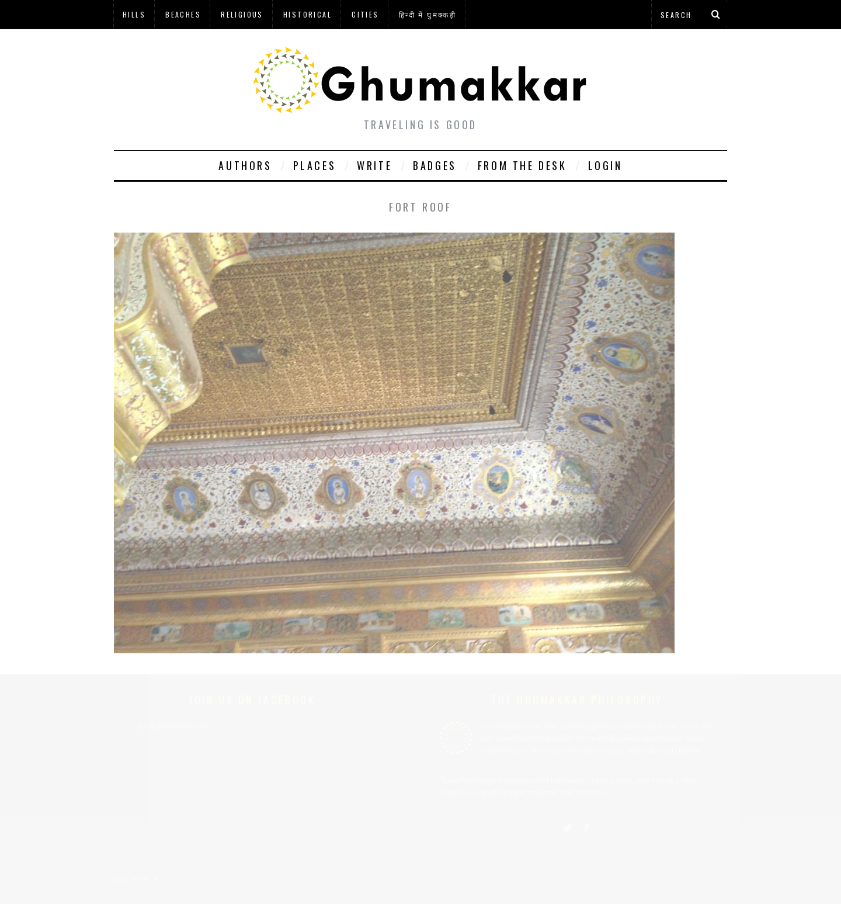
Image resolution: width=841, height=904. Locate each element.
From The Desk (522, 165)
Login (605, 165)
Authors (245, 165)
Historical (307, 14)
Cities (365, 14)
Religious (242, 14)
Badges (435, 165)
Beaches (183, 14)
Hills (134, 14)
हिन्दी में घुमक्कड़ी (427, 14)
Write (374, 165)
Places (314, 165)
